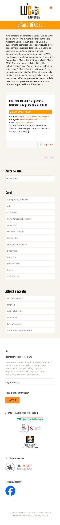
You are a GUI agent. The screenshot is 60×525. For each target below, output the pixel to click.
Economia (11, 225)
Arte (9, 206)
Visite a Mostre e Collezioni (19, 330)
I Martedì (24, 119)
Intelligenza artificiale (17, 244)
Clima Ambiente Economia (19, 219)
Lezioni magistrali (15, 298)
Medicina (11, 257)
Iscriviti (12, 400)
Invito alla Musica (15, 311)
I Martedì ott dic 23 (37, 119)
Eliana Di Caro (25, 116)
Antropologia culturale (17, 200)
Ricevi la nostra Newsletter (17, 393)
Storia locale (13, 276)
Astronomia (12, 212)
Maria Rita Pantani (40, 116)
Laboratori (12, 317)
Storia (10, 270)
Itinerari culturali (14, 324)
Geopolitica (12, 238)
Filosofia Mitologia (15, 232)
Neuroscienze (13, 263)
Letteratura (12, 251)
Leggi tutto (48, 144)
